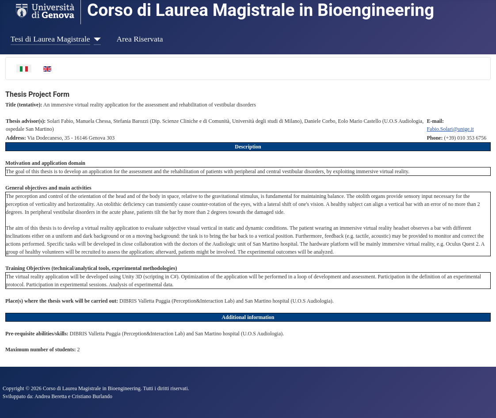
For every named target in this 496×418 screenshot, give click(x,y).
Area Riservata (140, 38)
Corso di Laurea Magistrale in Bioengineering (260, 10)
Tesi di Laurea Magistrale (50, 38)
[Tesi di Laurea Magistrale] (95, 39)
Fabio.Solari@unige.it (450, 129)
